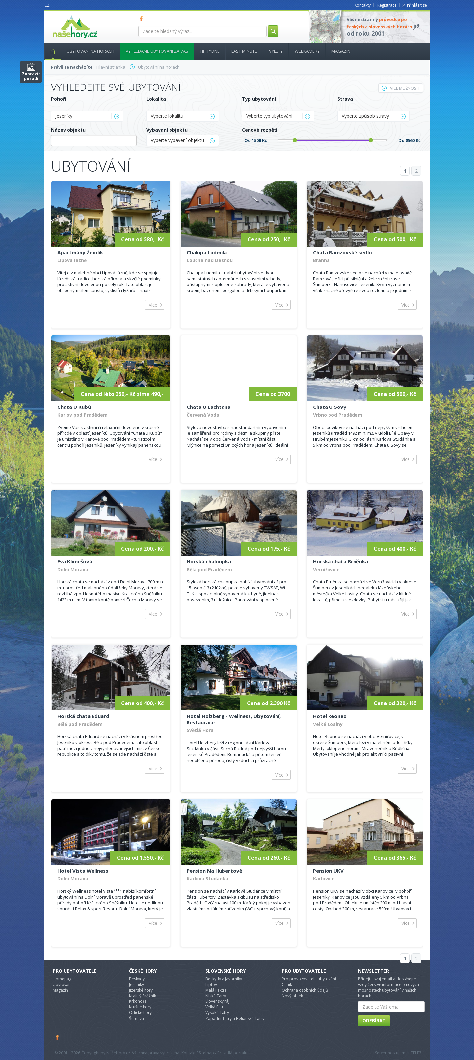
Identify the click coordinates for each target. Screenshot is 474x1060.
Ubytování (62, 984)
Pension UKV (328, 870)
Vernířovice (326, 569)
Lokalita (156, 99)
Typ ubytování (259, 99)
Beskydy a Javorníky (223, 979)
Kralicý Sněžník (142, 995)
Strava (345, 99)
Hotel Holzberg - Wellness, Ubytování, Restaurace (234, 719)
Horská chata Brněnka (340, 561)
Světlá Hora (200, 730)
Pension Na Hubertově (214, 870)
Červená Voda (203, 415)
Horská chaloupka (209, 561)
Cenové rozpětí (259, 130)
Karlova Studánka (207, 878)
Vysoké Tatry (217, 1012)
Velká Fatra (215, 1007)
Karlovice (324, 878)
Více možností (400, 88)
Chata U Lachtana (208, 407)
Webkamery (307, 51)
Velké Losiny (328, 724)
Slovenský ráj (217, 1001)
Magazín (340, 51)
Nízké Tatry (215, 995)
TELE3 (416, 1053)
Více (153, 305)
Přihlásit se (417, 5)
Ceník (287, 984)
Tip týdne (210, 51)
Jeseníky (136, 984)
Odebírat (374, 1020)
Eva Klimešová (74, 561)
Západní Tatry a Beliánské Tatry (234, 1018)
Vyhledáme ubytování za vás (157, 51)
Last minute (244, 51)
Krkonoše (138, 1001)
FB (142, 18)
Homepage (63, 979)
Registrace (387, 5)
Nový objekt (293, 995)
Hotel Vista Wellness (82, 870)
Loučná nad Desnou (210, 260)
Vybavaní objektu (167, 130)
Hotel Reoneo (330, 716)
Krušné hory (140, 1007)
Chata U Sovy (329, 407)
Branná (321, 260)
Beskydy (137, 979)
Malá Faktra (216, 990)
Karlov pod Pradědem (82, 415)
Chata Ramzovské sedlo (342, 252)
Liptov (211, 984)
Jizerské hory (141, 990)
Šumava (136, 1018)
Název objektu (68, 130)
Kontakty (363, 5)
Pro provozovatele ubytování (309, 979)
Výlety (276, 51)
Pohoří (58, 99)
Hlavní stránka (50, 51)
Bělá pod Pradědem (209, 569)
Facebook (57, 1037)
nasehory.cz (63, 15)
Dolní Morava (72, 569)
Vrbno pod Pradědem (337, 415)
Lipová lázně (72, 260)
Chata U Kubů (74, 407)
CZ (47, 5)
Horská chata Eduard (83, 716)
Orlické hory (140, 1012)
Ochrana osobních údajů (305, 990)
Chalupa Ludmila (207, 252)
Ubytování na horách (90, 51)
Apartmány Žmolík (80, 252)
